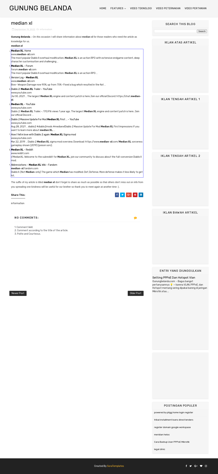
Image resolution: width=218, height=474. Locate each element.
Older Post (135, 293)
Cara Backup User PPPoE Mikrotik (172, 442)
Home (103, 8)
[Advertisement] (180, 69)
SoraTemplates (115, 466)
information (46, 29)
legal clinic (159, 449)
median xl (49, 182)
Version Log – (24, 77)
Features (117, 8)
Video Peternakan (168, 8)
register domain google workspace (172, 427)
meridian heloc (162, 434)
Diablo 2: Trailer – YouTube (31, 89)
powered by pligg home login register (173, 412)
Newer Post (18, 293)
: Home (21, 50)
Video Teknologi (141, 8)
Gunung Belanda (40, 8)
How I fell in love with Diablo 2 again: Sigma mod (43, 134)
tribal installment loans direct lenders (173, 419)
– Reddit (22, 149)
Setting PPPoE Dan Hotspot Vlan (173, 277)
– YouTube (23, 104)
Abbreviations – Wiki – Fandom (34, 164)
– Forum (22, 66)
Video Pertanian (196, 8)
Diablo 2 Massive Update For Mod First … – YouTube (45, 119)
